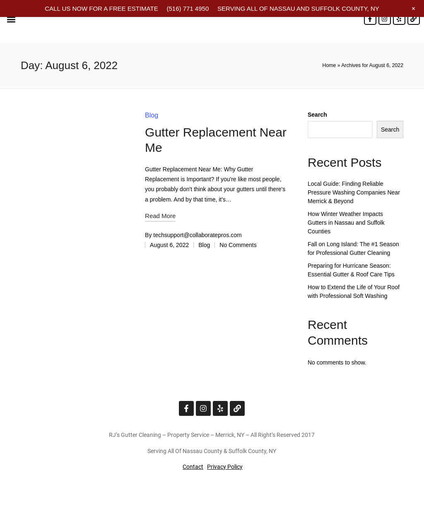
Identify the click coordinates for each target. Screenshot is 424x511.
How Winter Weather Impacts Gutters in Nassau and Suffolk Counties (346, 223)
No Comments (237, 245)
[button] (11, 19)
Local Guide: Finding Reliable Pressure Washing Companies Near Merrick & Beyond (354, 192)
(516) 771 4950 (187, 8)
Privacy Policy (225, 466)
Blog (151, 115)
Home (329, 65)
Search (317, 114)
